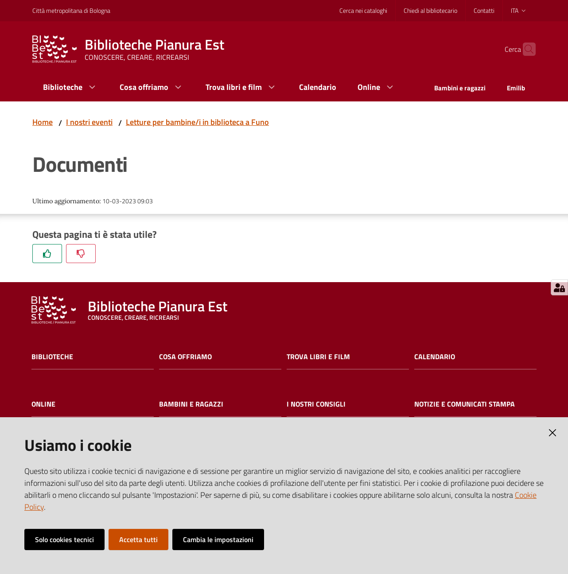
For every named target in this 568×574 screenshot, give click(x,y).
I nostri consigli (316, 404)
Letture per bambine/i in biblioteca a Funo (197, 122)
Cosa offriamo (185, 357)
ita (519, 10)
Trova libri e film (318, 357)
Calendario (434, 357)
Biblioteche (52, 357)
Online (43, 404)
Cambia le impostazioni (218, 539)
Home (42, 122)
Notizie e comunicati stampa (464, 404)
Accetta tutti (138, 539)
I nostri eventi (89, 122)
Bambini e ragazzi (191, 404)
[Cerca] (525, 49)
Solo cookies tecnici (64, 539)
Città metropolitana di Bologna (71, 10)
